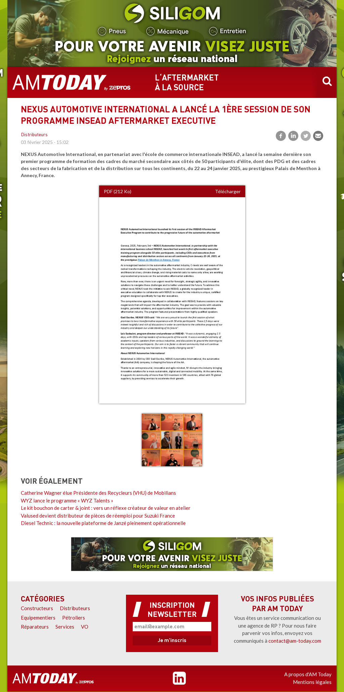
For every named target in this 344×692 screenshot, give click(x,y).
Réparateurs (35, 627)
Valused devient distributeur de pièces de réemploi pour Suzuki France (98, 516)
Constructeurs (37, 608)
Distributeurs (34, 135)
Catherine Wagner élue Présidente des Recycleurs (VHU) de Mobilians (98, 493)
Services (64, 627)
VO (84, 627)
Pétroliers (73, 618)
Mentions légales (312, 682)
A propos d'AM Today (308, 674)
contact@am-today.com (294, 641)
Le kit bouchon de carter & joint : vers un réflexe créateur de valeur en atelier (105, 508)
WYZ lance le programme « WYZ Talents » (67, 500)
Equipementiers (38, 618)
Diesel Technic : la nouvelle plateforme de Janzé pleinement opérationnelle (103, 523)
